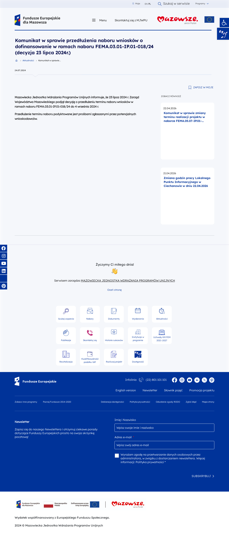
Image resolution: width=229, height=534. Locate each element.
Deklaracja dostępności (112, 401)
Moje (136, 3)
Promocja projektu (201, 390)
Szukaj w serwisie (174, 4)
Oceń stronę (114, 289)
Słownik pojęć (173, 390)
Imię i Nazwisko (125, 420)
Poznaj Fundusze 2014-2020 (57, 401)
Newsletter (150, 390)
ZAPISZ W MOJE (203, 87)
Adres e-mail (124, 437)
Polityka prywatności (140, 401)
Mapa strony (208, 401)
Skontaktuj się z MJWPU (131, 20)
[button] (224, 22)
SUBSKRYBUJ (201, 476)
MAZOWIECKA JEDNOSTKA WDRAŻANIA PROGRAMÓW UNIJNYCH (128, 280)
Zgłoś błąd (191, 401)
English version (126, 390)
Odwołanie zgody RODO (168, 401)
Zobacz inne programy (26, 401)
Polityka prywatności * (151, 462)
